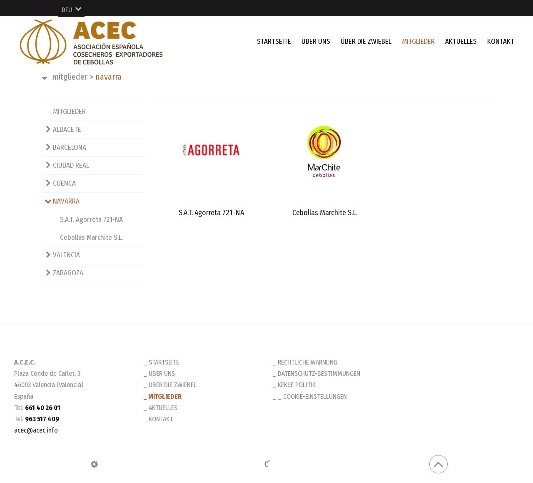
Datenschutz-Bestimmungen (319, 373)
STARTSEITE (274, 41)
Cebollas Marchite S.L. (91, 237)
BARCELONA (69, 147)
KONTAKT (500, 41)
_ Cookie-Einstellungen (312, 396)
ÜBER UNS (315, 41)
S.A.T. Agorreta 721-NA (91, 219)
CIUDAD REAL (71, 165)
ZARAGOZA (68, 273)
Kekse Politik (297, 385)
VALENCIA (66, 255)
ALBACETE (67, 129)
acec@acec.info (36, 430)
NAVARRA (106, 77)
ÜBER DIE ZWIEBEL (366, 41)
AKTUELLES (461, 41)
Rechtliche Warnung (307, 362)
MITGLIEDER (418, 41)
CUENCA (64, 183)
